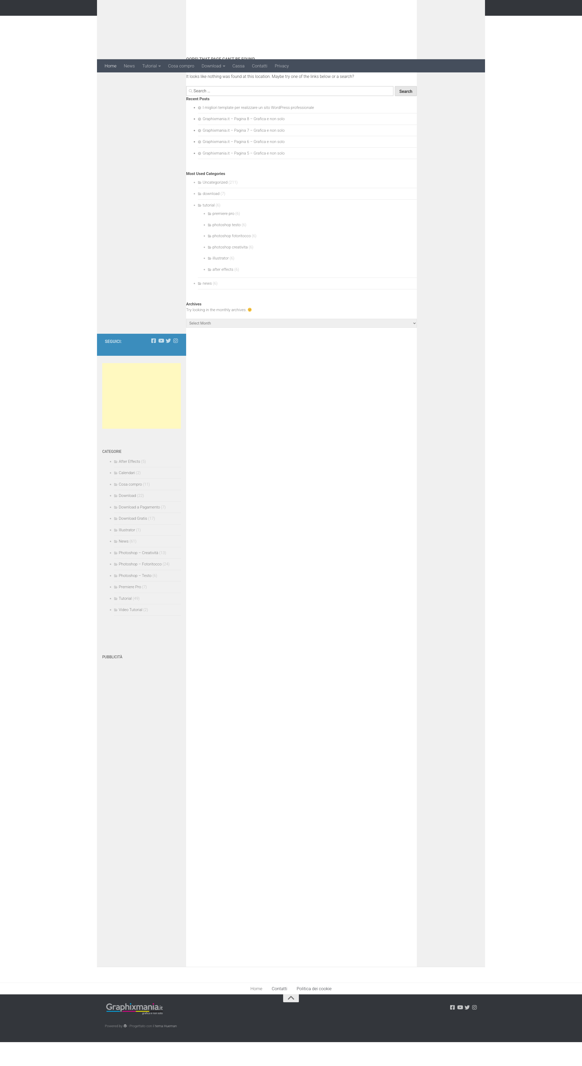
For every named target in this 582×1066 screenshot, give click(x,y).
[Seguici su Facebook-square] (153, 364)
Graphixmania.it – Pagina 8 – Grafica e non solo (244, 142)
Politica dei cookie (314, 1012)
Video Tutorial (130, 633)
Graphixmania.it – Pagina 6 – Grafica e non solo (244, 165)
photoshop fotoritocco (232, 259)
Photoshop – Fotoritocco (140, 588)
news (207, 307)
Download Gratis (133, 542)
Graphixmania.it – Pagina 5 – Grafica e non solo (244, 176)
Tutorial (149, 65)
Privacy (282, 65)
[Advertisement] (381, 22)
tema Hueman (166, 1050)
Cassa (239, 65)
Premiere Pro (130, 610)
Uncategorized (215, 206)
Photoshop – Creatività (138, 576)
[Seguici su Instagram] (175, 364)
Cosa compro (181, 65)
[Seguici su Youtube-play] (161, 364)
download (211, 217)
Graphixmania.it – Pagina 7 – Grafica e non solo (244, 154)
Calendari (127, 496)
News (129, 65)
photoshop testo (227, 248)
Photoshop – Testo (135, 599)
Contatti (259, 65)
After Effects (129, 485)
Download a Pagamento (139, 531)
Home (110, 65)
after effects (223, 293)
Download (211, 65)
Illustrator (127, 553)
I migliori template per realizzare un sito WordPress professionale (258, 131)
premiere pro (223, 237)
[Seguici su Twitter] (168, 364)
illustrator (221, 282)
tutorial (209, 228)
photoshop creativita (230, 270)
